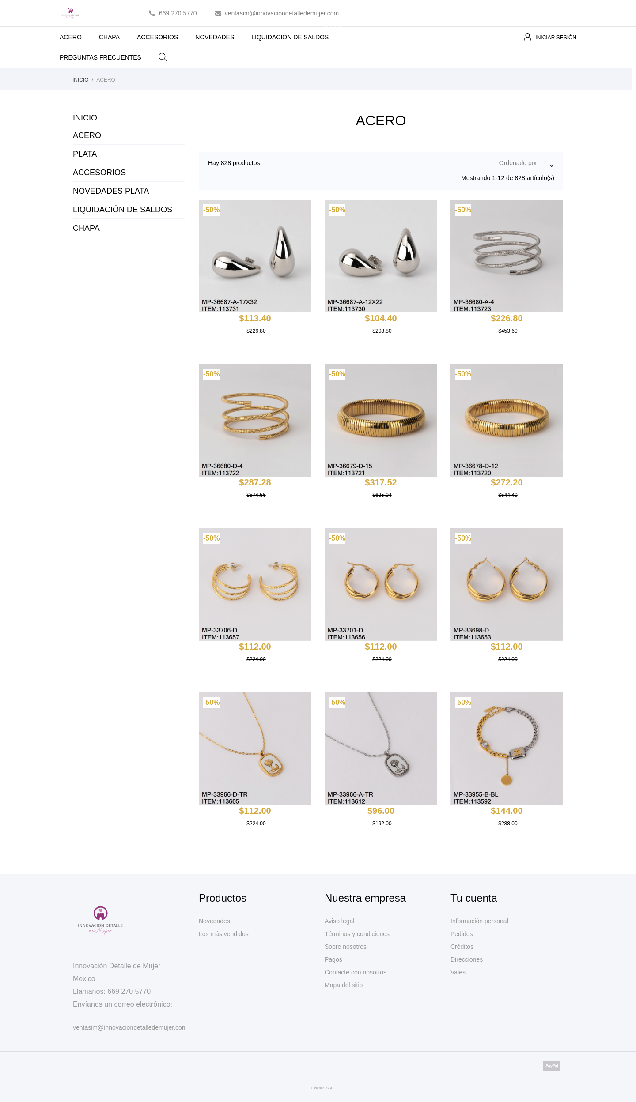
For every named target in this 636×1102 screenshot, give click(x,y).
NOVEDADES (214, 37)
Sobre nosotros (346, 946)
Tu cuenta (473, 898)
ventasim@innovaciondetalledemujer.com (282, 13)
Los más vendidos (224, 933)
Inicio (85, 117)
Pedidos (461, 933)
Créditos (461, 946)
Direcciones (466, 959)
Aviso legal (339, 921)
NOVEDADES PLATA (111, 191)
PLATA (85, 154)
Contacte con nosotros (355, 972)
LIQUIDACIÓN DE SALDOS (297, 34)
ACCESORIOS (157, 37)
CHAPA (109, 37)
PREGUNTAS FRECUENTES (100, 57)
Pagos (333, 959)
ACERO (71, 37)
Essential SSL (322, 1088)
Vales (458, 972)
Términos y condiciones (357, 933)
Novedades (214, 921)
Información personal (479, 921)
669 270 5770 (178, 13)
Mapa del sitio (344, 985)
